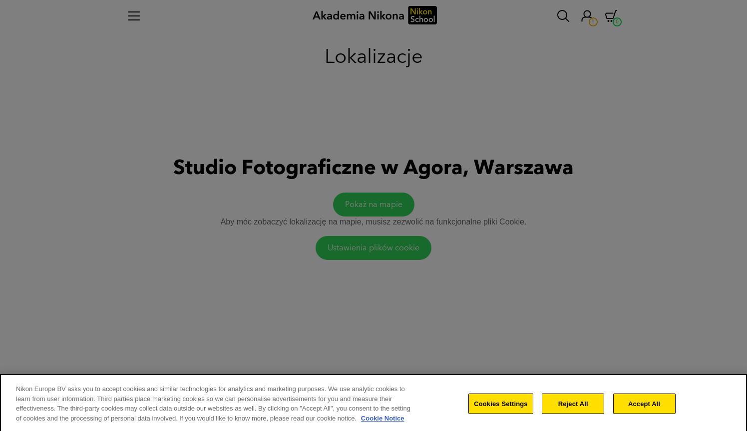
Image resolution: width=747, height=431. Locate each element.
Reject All (573, 409)
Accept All (644, 409)
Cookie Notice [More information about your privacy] (382, 424)
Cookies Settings (501, 409)
